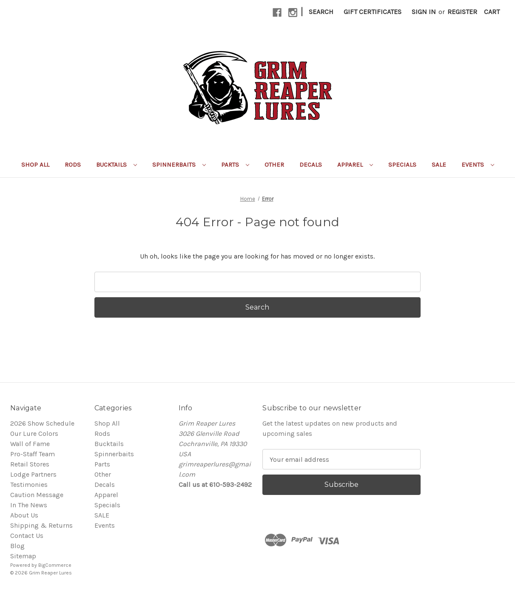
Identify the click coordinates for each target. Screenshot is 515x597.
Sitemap (23, 556)
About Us (24, 515)
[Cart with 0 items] (492, 12)
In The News (28, 505)
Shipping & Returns (41, 525)
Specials (402, 164)
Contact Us (26, 536)
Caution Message (36, 495)
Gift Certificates (372, 12)
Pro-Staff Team (32, 454)
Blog (17, 546)
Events (477, 164)
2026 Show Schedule (42, 423)
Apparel (355, 164)
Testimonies (29, 484)
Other (274, 164)
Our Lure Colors (34, 433)
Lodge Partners (33, 474)
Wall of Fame (30, 444)
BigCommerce (54, 565)
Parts (235, 164)
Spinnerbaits (179, 164)
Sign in (424, 12)
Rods (73, 164)
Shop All (35, 164)
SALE (439, 164)
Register (462, 12)
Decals (310, 164)
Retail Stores (29, 464)
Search (321, 12)
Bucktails (116, 164)
